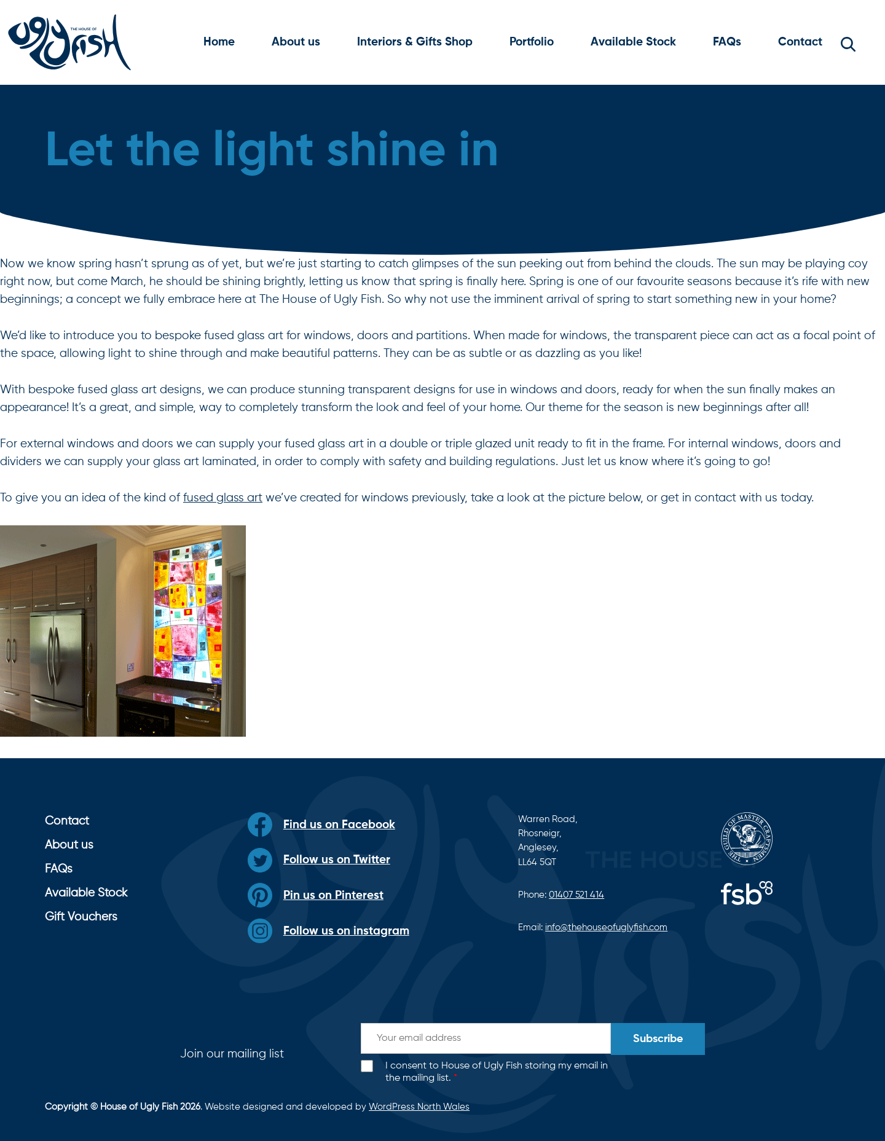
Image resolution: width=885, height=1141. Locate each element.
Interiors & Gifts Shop (415, 42)
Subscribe (658, 1039)
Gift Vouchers (81, 917)
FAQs (727, 42)
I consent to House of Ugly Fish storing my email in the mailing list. (496, 1072)
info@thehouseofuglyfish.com (606, 927)
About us (296, 42)
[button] (848, 42)
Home (219, 42)
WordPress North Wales (419, 1107)
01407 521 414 (576, 895)
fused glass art (222, 498)
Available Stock (633, 42)
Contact (800, 42)
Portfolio (531, 42)
